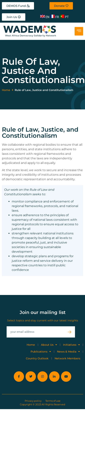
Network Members (67, 358)
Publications (41, 351)
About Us (49, 345)
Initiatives (71, 345)
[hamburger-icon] (79, 31)
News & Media (68, 351)
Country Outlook (37, 358)
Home (6, 90)
